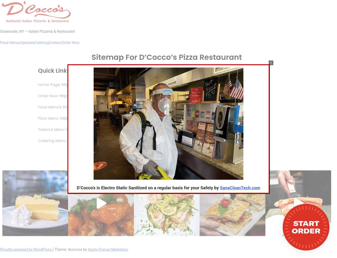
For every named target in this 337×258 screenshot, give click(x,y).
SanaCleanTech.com (240, 187)
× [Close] (271, 63)
